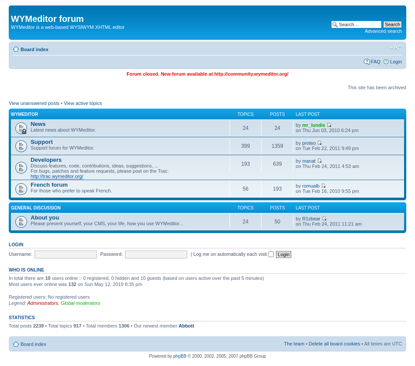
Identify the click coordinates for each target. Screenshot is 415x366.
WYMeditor (24, 114)
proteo (309, 143)
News (38, 124)
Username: (20, 254)
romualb (311, 185)
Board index (35, 49)
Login (396, 61)
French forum (49, 184)
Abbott (186, 325)
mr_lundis (313, 125)
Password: (111, 254)
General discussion (36, 208)
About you (45, 217)
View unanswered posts (34, 103)
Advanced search (383, 31)
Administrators (42, 303)
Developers (46, 160)
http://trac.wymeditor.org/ (57, 176)
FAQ (375, 61)
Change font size (395, 48)
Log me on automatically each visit (233, 254)
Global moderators (81, 303)
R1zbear (311, 218)
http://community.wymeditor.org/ (251, 74)
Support (42, 142)
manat (309, 161)
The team (294, 343)
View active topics (83, 103)
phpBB (179, 356)
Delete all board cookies (334, 343)
